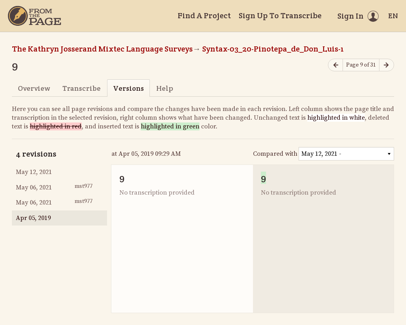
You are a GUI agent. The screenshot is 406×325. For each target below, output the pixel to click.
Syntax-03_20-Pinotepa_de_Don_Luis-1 (273, 49)
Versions (128, 88)
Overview (34, 88)
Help (164, 88)
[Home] (34, 16)
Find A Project (204, 15)
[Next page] (386, 65)
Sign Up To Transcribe (280, 15)
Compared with (275, 154)
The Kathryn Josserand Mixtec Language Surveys (102, 49)
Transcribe (81, 88)
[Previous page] (335, 65)
